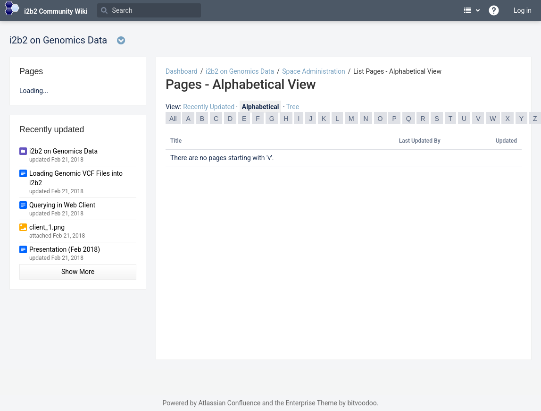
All (173, 118)
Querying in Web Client (62, 205)
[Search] (149, 10)
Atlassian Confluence (229, 403)
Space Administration (313, 71)
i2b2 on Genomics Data (240, 71)
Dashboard (182, 71)
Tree (292, 107)
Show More (77, 271)
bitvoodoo (361, 403)
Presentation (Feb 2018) (64, 249)
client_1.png (47, 227)
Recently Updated (208, 107)
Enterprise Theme (311, 403)
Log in (523, 10)
